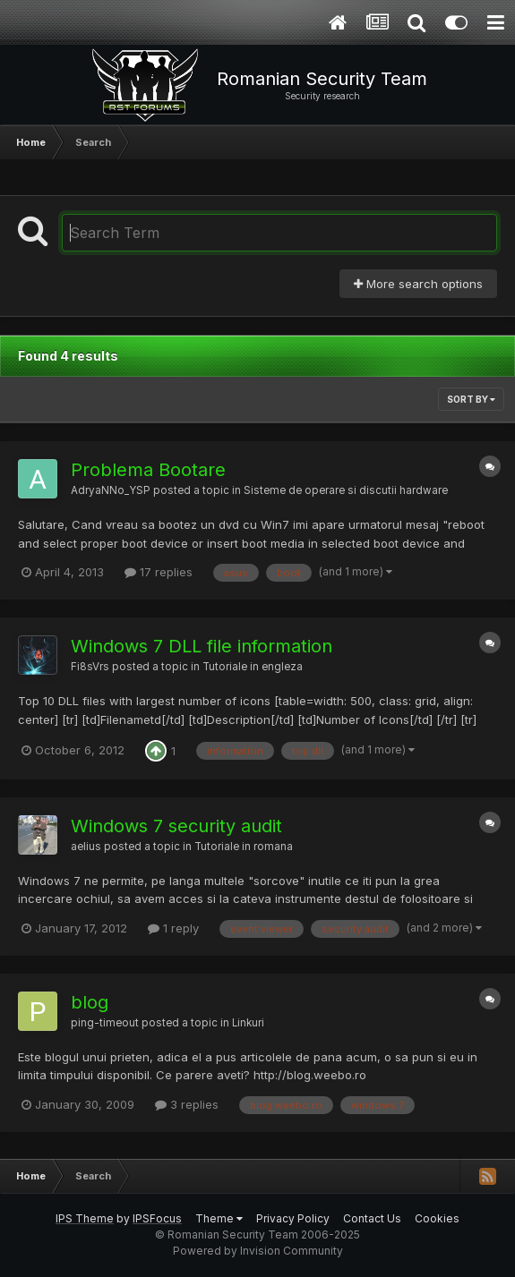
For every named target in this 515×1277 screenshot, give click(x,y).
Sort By (471, 399)
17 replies (158, 572)
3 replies (187, 1104)
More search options (418, 284)
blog (89, 1002)
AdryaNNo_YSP (110, 490)
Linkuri (248, 1023)
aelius (86, 846)
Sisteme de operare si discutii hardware (346, 490)
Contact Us (372, 1218)
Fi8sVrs (90, 666)
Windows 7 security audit (176, 826)
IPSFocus (157, 1218)
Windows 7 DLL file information (201, 646)
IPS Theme (85, 1218)
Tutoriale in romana (243, 846)
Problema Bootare (148, 470)
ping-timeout (105, 1023)
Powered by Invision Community (258, 1250)
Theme (219, 1218)
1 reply (173, 928)
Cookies (437, 1218)
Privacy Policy (293, 1218)
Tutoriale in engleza (252, 666)
